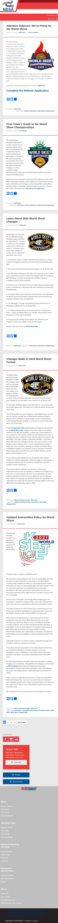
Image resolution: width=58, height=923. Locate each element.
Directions (4, 858)
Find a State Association (33, 910)
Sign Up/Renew (12, 912)
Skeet (4, 801)
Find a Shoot (5, 812)
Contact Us (4, 861)
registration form (18, 428)
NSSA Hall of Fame (7, 875)
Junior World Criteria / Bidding (32, 914)
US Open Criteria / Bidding (15, 914)
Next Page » (22, 722)
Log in (35, 921)
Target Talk (11, 749)
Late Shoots (38, 912)
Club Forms (20, 912)
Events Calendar (6, 851)
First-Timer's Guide (23, 205)
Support (3, 882)
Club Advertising (26, 916)
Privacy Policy (6, 897)
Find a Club (5, 809)
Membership (5, 854)
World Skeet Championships (45, 111)
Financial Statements (8, 900)
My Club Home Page (13, 910)
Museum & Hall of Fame (7, 869)
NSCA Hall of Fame (7, 878)
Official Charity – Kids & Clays (11, 903)
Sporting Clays (8, 823)
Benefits (42, 910)
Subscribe (16, 762)
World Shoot (33, 111)
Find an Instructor (7, 816)
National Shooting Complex (22, 500)
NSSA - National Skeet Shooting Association (14, 6)
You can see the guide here (35, 188)
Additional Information (14, 916)
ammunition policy (27, 710)
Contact (28, 921)
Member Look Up (6, 806)
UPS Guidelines (13, 666)
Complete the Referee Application (27, 90)
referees (26, 111)
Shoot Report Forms (29, 912)
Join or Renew (16, 781)
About (4, 889)
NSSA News (17, 109)
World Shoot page (32, 326)
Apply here (41, 85)
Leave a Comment (33, 32)
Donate (16, 775)
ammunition (17, 710)
